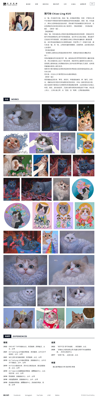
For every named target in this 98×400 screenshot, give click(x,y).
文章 (65, 4)
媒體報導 (83, 4)
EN (92, 4)
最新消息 (46, 4)
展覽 (36, 4)
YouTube (40, 395)
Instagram (28, 395)
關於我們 (56, 4)
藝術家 (28, 4)
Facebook (17, 395)
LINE (49, 395)
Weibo (57, 395)
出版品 (73, 4)
